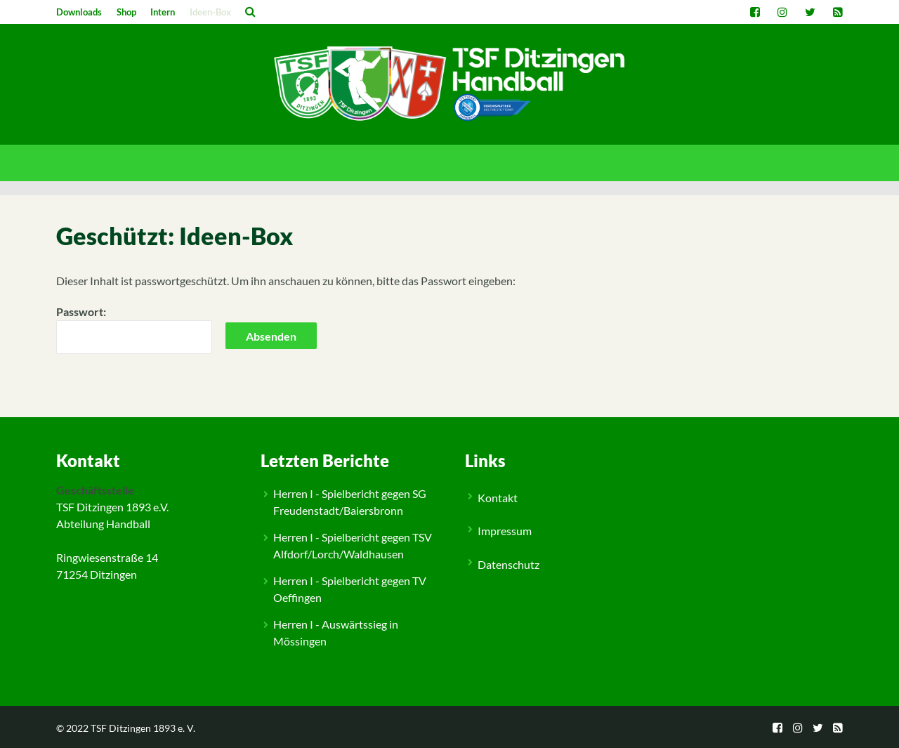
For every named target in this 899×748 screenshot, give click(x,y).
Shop (126, 12)
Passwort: (134, 329)
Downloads (79, 12)
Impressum (505, 530)
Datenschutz (508, 564)
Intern (162, 12)
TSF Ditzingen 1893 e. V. (143, 728)
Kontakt (498, 497)
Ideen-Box (210, 12)
